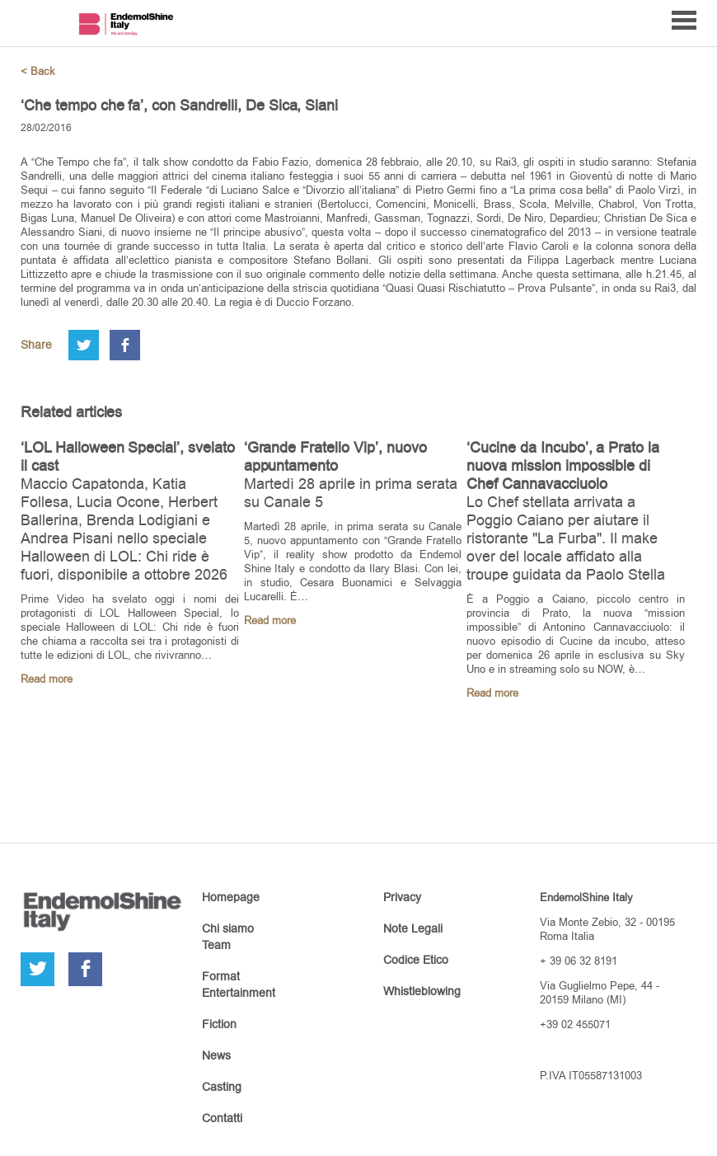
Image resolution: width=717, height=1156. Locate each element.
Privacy (402, 897)
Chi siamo (228, 928)
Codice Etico (415, 959)
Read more (47, 679)
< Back (38, 71)
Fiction (219, 1024)
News (216, 1055)
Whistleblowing (422, 991)
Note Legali (413, 928)
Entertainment (238, 992)
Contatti (222, 1118)
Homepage (231, 897)
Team (216, 944)
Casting (221, 1086)
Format (221, 976)
